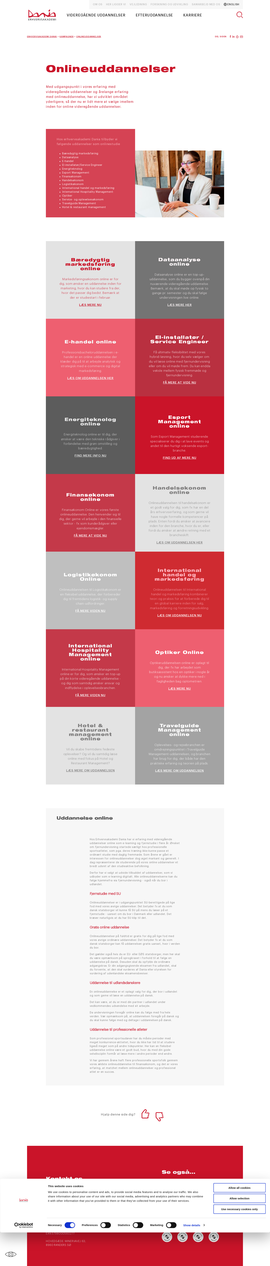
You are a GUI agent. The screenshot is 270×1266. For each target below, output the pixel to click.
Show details (191, 1258)
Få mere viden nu (90, 610)
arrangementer (174, 1182)
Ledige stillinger (175, 1201)
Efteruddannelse (154, 15)
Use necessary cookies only (239, 1242)
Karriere (192, 15)
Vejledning (138, 4)
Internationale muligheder (205, 1203)
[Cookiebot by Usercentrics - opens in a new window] (24, 1259)
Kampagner (201, 1182)
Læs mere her (179, 304)
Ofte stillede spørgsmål (203, 1192)
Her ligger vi (116, 4)
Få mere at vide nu (179, 382)
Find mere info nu (90, 455)
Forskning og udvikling (169, 4)
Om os (97, 4)
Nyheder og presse (176, 1190)
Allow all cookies (240, 1221)
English (231, 4)
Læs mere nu (90, 304)
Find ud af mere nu (179, 457)
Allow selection (239, 1232)
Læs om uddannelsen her (90, 378)
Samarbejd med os (206, 4)
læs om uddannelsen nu (179, 615)
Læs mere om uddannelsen (90, 770)
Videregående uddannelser (96, 15)
